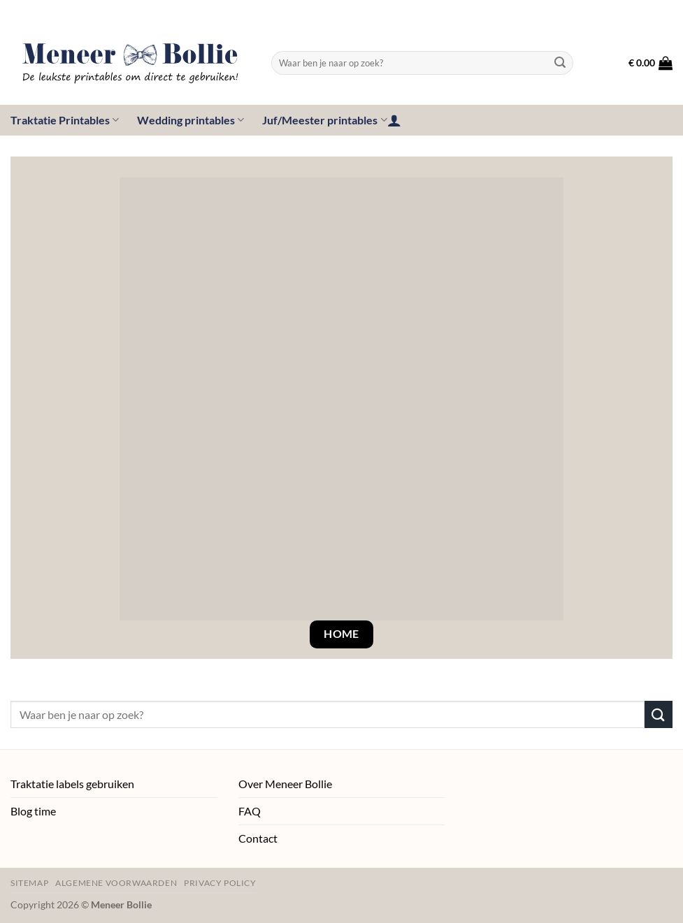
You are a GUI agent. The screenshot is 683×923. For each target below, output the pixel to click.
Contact (258, 838)
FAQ (249, 810)
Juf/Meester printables (324, 120)
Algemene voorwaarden (116, 883)
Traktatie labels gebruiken (72, 783)
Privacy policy (220, 883)
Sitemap (29, 883)
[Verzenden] (560, 63)
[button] (650, 63)
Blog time (33, 810)
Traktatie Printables (64, 120)
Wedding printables (190, 120)
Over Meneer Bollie (285, 783)
